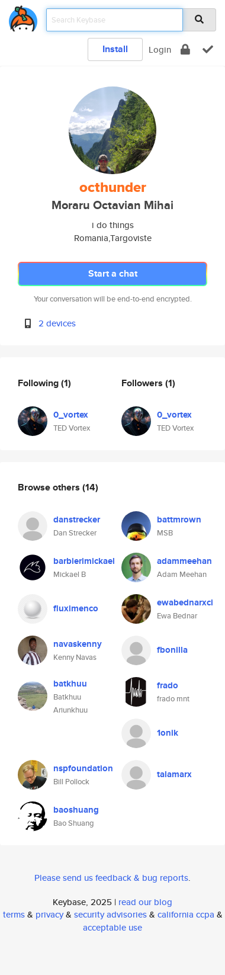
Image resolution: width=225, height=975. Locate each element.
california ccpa (186, 914)
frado (167, 685)
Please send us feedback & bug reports (111, 877)
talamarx (174, 774)
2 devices (57, 323)
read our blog (145, 902)
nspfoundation (83, 768)
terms (14, 914)
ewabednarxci (185, 602)
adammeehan (184, 560)
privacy (49, 914)
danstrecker (76, 519)
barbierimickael (84, 560)
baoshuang (76, 809)
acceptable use (112, 927)
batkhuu (70, 683)
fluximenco (75, 608)
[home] (23, 16)
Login (160, 49)
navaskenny (77, 643)
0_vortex (70, 414)
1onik (167, 732)
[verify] (207, 49)
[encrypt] (185, 49)
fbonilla (172, 649)
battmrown (179, 519)
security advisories (110, 914)
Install (115, 49)
